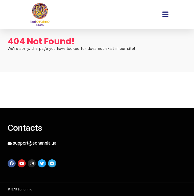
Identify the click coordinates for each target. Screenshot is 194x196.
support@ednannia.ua (34, 143)
